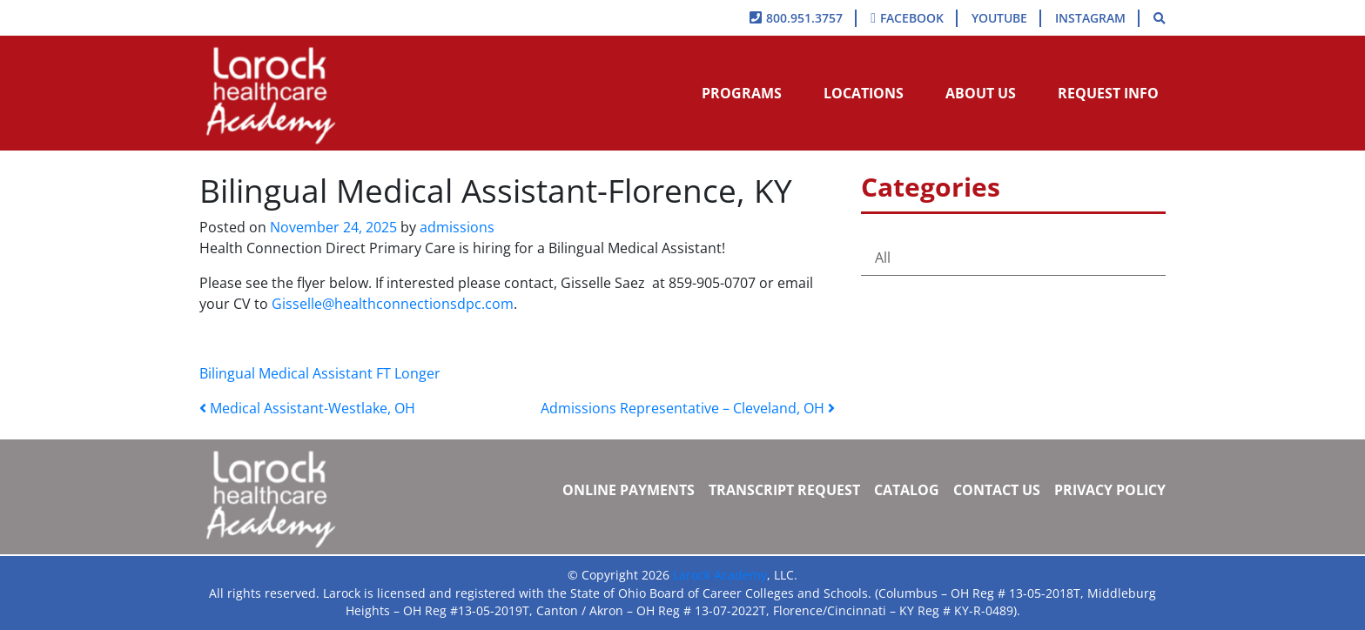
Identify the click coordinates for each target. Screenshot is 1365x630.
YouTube (999, 18)
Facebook (912, 18)
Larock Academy (720, 574)
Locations (864, 93)
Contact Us (996, 489)
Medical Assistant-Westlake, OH (307, 408)
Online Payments (628, 489)
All (883, 257)
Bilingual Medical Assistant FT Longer (319, 373)
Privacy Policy (1110, 489)
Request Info (1108, 93)
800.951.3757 (804, 18)
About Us (980, 93)
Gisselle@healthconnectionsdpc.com (393, 303)
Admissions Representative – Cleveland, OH (688, 408)
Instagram (1090, 18)
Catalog (906, 489)
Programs (742, 93)
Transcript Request (784, 489)
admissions (455, 227)
